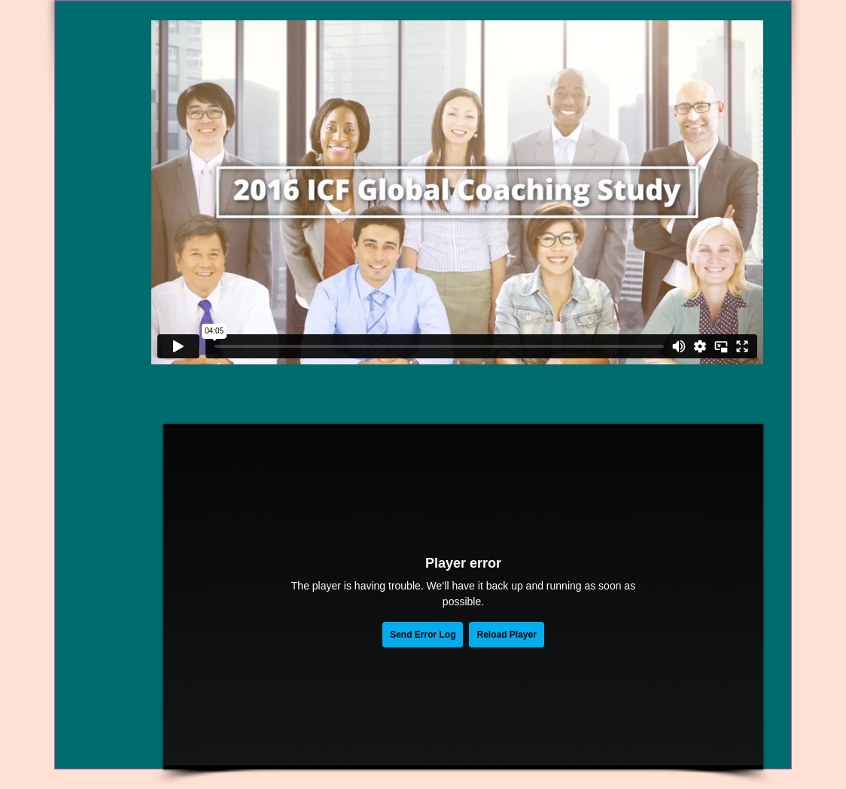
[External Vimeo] (457, 192)
